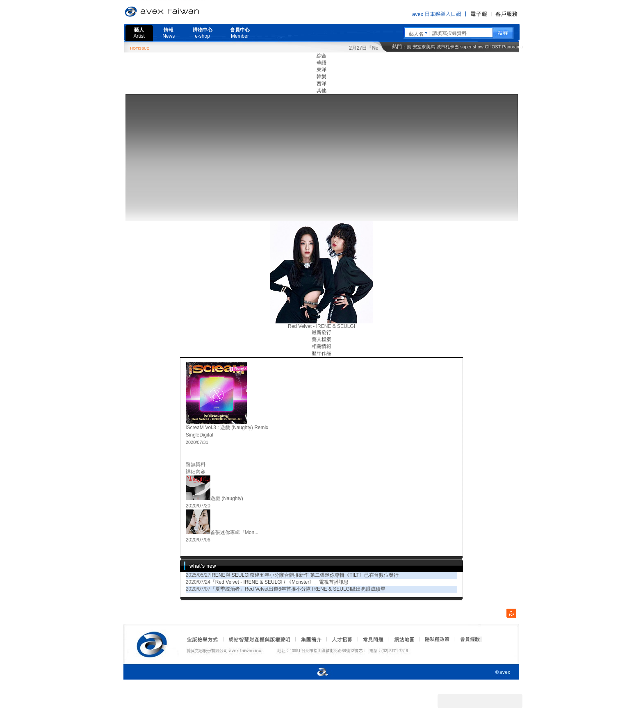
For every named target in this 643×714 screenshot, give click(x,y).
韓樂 (321, 77)
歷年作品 (321, 353)
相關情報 (321, 346)
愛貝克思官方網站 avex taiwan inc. (185, 12)
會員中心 (240, 33)
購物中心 (202, 33)
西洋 (321, 83)
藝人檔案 (321, 339)
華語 (321, 63)
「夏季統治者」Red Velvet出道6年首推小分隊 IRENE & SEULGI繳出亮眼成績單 (297, 589)
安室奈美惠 (424, 46)
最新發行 (321, 332)
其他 (321, 90)
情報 (168, 33)
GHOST (493, 46)
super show (472, 46)
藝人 (139, 33)
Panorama (512, 46)
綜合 (321, 56)
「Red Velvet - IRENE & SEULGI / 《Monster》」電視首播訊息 (279, 582)
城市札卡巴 (447, 46)
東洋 (321, 70)
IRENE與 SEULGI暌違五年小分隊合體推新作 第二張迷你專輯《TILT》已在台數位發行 (304, 575)
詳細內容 (195, 472)
